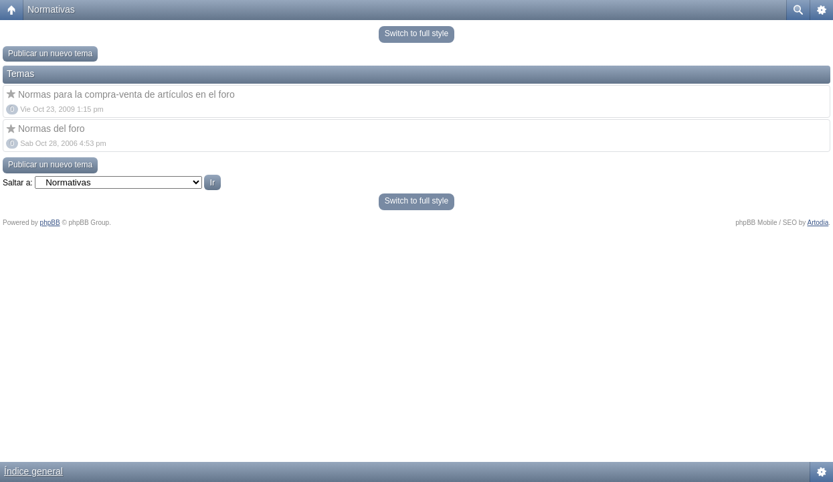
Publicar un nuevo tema (50, 53)
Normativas (51, 9)
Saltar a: (18, 182)
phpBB (50, 222)
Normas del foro (51, 128)
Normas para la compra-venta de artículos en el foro (126, 94)
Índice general (33, 471)
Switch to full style (416, 33)
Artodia (818, 222)
